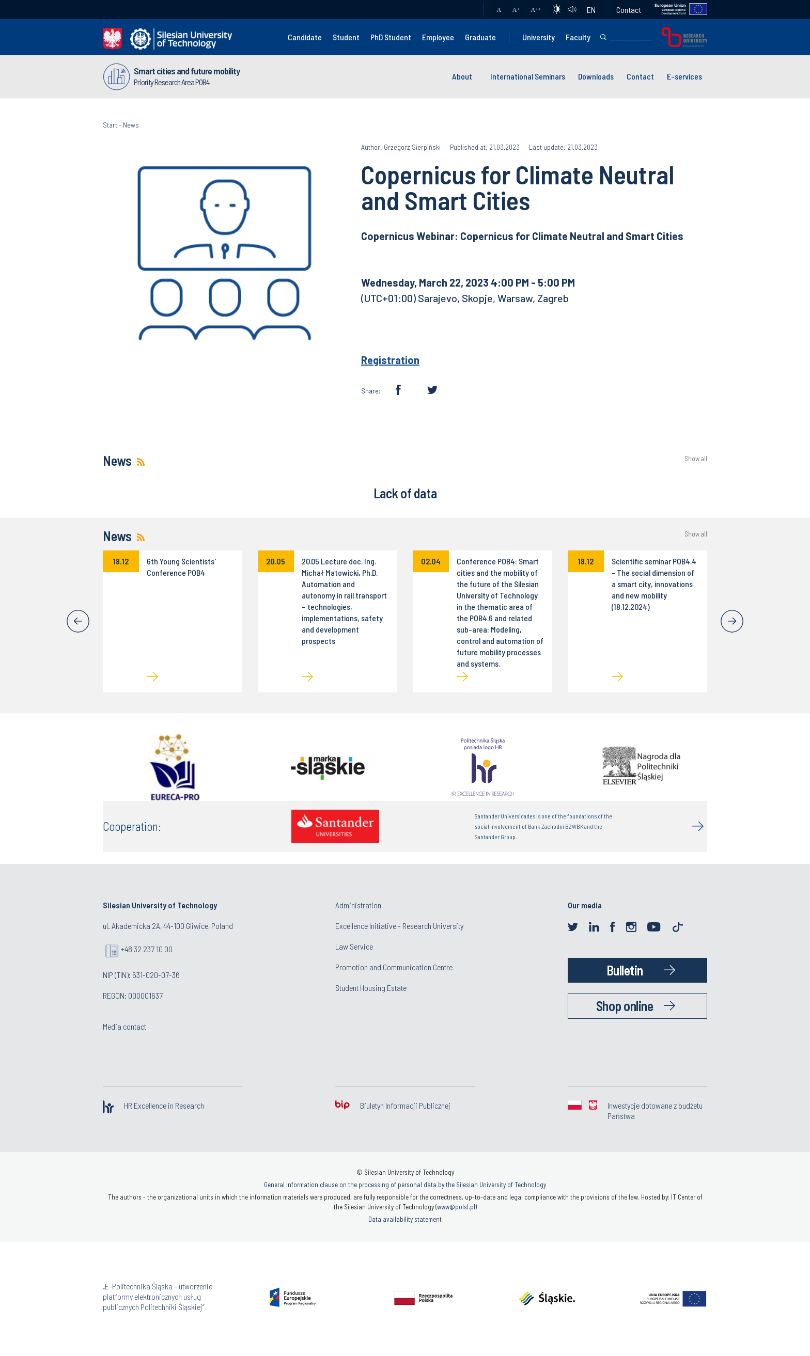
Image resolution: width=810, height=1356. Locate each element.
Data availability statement (405, 1219)
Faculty (578, 37)
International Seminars (527, 76)
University (538, 37)
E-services (684, 76)
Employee (438, 37)
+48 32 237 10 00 (147, 949)
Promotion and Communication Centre (394, 967)
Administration (358, 905)
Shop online (624, 1006)
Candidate (305, 37)
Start (110, 124)
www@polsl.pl (456, 1207)
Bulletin (624, 970)
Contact (628, 9)
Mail (466, 9)
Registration (390, 360)
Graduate (480, 37)
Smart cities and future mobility (187, 70)
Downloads (596, 76)
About (462, 76)
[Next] (732, 621)
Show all (695, 458)
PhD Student (390, 37)
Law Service (354, 946)
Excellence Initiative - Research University (399, 926)
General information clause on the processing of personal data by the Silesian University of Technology (405, 1184)
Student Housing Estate (371, 987)
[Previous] (78, 621)
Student (346, 37)
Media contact (124, 1026)
